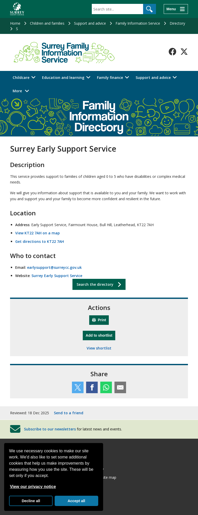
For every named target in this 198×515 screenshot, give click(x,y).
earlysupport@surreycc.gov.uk (54, 267)
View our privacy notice (33, 486)
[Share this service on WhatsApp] (106, 387)
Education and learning (63, 77)
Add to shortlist (100, 334)
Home (15, 23)
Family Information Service (138, 23)
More (22, 90)
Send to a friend (68, 412)
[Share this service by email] (120, 387)
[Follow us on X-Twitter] (184, 52)
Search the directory (95, 284)
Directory (177, 23)
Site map (109, 477)
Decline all (31, 501)
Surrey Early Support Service (56, 275)
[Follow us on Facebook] (172, 52)
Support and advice (90, 23)
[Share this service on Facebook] (92, 387)
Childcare (21, 77)
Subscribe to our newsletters (50, 429)
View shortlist (99, 348)
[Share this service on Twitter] (78, 387)
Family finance (110, 77)
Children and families (47, 23)
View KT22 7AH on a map (37, 233)
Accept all (76, 501)
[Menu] (176, 9)
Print (99, 320)
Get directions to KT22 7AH (39, 241)
